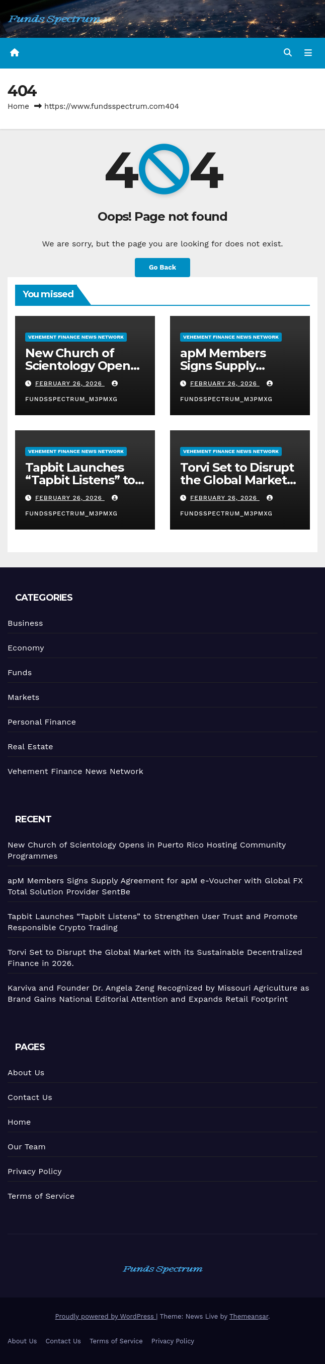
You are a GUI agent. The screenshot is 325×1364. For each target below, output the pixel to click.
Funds (20, 672)
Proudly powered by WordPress (105, 1316)
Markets (23, 697)
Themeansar (248, 1316)
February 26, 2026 (70, 383)
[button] (288, 52)
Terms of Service (41, 1196)
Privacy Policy (35, 1171)
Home (18, 106)
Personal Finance (42, 722)
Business (25, 623)
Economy (26, 648)
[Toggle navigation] (308, 53)
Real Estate (30, 746)
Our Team (27, 1146)
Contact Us (30, 1097)
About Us (26, 1072)
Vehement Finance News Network (76, 337)
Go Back (162, 268)
